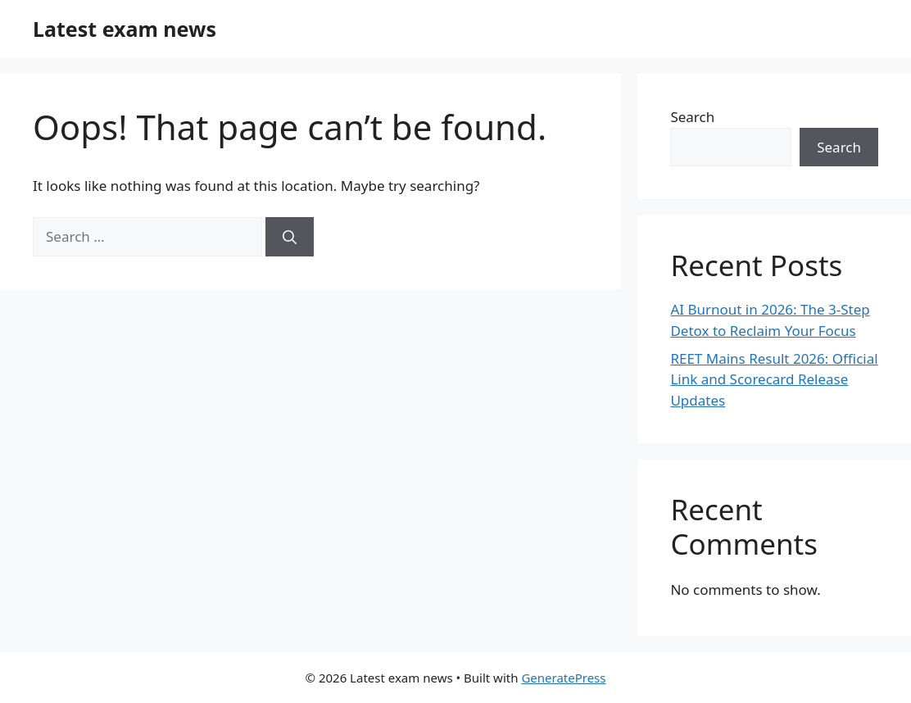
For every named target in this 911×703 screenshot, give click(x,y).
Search (692, 116)
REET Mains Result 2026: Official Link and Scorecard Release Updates (773, 379)
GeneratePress (563, 677)
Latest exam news (124, 29)
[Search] (289, 236)
